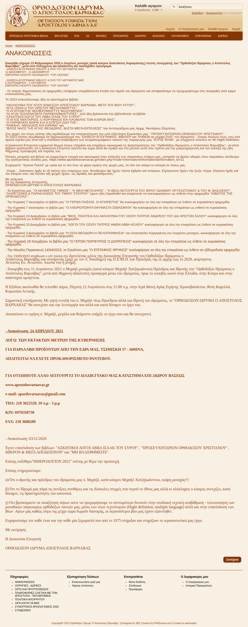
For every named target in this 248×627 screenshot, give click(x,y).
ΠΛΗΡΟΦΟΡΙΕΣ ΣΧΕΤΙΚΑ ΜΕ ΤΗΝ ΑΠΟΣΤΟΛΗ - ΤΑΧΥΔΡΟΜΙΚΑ (36, 594)
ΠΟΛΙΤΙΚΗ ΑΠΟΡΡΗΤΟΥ (30, 599)
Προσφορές (136, 589)
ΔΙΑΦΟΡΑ (140, 36)
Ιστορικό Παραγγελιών (199, 585)
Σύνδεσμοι (135, 585)
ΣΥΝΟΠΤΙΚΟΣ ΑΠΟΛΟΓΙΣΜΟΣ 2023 (37, 606)
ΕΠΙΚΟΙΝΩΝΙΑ (203, 36)
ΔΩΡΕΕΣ (223, 36)
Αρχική (170, 29)
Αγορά (236, 29)
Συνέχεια (232, 559)
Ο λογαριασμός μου (197, 581)
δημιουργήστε (214, 12)
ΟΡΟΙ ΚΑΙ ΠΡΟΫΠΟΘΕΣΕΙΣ (32, 589)
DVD (76, 36)
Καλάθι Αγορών (218, 29)
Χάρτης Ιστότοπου (82, 585)
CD (87, 36)
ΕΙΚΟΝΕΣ (101, 36)
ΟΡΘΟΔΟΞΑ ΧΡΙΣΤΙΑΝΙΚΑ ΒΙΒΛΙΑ (28, 36)
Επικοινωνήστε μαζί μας (86, 581)
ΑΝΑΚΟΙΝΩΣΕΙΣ (25, 45)
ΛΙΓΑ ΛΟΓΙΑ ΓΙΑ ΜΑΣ (27, 603)
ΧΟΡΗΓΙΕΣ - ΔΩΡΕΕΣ (28, 585)
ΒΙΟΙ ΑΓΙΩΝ (61, 36)
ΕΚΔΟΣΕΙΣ (159, 36)
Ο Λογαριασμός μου (191, 29)
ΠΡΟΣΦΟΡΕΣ (120, 36)
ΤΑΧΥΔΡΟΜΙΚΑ (180, 36)
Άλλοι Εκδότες (137, 581)
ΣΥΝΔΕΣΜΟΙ (23, 610)
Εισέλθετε (197, 12)
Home (8, 45)
